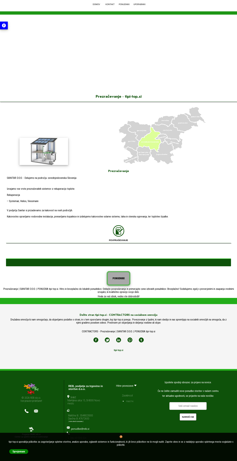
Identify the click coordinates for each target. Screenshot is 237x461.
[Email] (188, 406)
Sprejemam (18, 451)
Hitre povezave (126, 385)
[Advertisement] (118, 61)
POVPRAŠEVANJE (118, 233)
